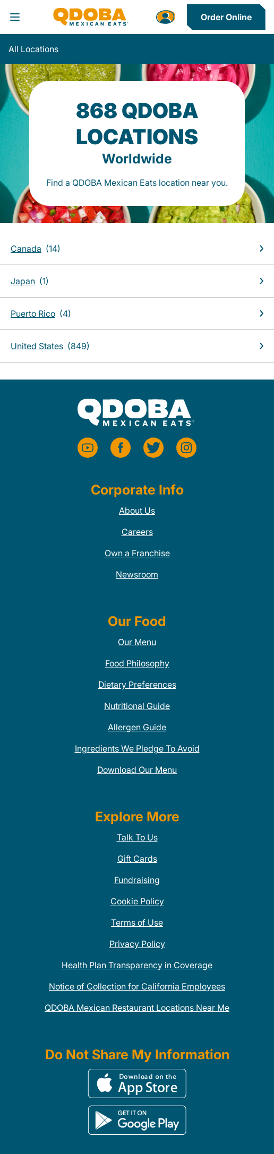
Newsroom (137, 574)
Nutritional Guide (137, 705)
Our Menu (137, 642)
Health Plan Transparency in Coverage (137, 965)
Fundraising (137, 880)
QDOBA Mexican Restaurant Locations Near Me (137, 1007)
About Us (137, 510)
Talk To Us (137, 837)
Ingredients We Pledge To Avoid (137, 748)
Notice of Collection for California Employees (137, 986)
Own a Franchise (137, 553)
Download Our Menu (137, 769)
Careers (137, 531)
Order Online (226, 17)
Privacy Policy (137, 943)
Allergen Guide (137, 727)
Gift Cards (137, 858)
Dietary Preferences (137, 684)
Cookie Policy (137, 901)
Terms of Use (137, 922)
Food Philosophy (137, 663)
